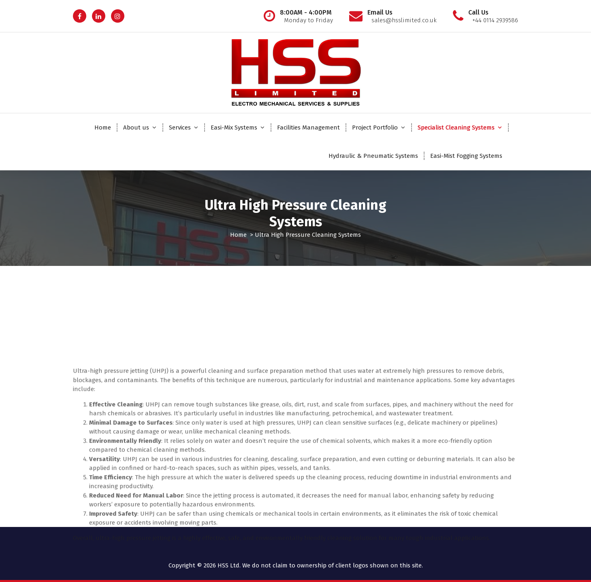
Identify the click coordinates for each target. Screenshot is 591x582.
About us (136, 127)
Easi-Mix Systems (234, 127)
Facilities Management (308, 127)
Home (102, 127)
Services (180, 127)
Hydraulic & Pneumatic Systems (373, 155)
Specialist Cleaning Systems (456, 127)
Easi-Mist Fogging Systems (466, 155)
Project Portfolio (375, 127)
